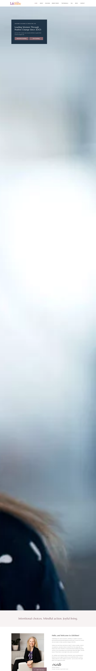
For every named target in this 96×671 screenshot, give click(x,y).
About (41, 3)
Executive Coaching (21, 38)
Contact (82, 3)
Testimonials (64, 3)
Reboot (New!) (55, 3)
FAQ (72, 3)
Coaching (47, 3)
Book (76, 3)
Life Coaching (36, 38)
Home (36, 3)
